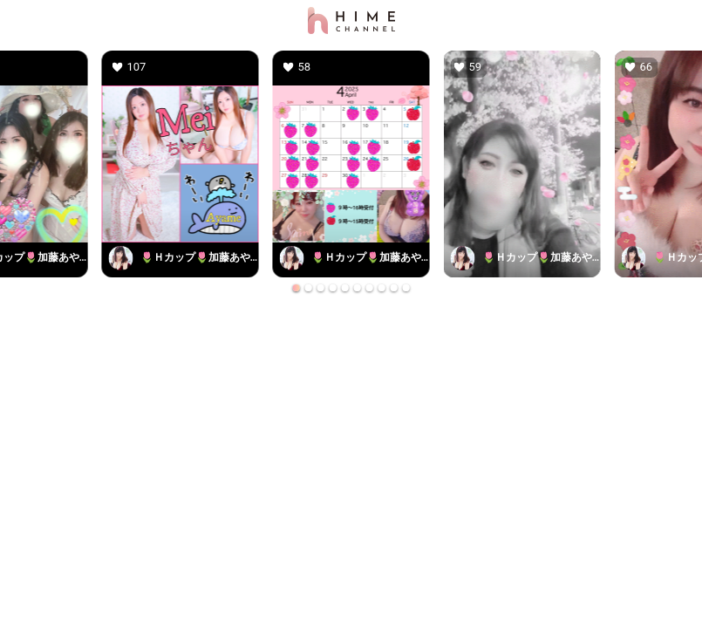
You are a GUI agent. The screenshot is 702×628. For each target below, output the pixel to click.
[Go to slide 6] (357, 287)
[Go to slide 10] (406, 287)
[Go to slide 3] (320, 287)
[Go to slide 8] (381, 287)
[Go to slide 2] (308, 287)
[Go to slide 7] (369, 287)
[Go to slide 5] (345, 287)
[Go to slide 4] (333, 287)
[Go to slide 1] (296, 287)
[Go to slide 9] (394, 287)
